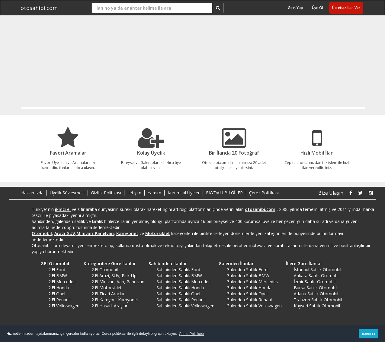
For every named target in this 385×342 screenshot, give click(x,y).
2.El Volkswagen (63, 306)
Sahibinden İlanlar (165, 263)
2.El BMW (57, 275)
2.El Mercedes (61, 281)
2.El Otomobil (52, 263)
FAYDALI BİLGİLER (224, 193)
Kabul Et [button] (368, 334)
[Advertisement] (188, 64)
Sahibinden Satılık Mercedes (183, 281)
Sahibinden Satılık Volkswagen (185, 306)
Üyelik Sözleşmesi (67, 193)
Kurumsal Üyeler (184, 193)
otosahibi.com (39, 7)
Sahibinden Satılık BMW (179, 275)
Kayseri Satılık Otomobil (317, 306)
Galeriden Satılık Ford (247, 269)
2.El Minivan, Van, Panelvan (117, 281)
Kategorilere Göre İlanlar (107, 263)
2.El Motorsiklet (106, 287)
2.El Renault (59, 300)
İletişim (134, 193)
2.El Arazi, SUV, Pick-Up (113, 275)
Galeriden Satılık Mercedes (252, 281)
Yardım (154, 193)
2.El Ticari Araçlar (108, 294)
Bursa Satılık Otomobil (315, 287)
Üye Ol (317, 7)
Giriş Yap (295, 7)
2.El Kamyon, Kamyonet (114, 300)
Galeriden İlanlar (234, 263)
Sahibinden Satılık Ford (178, 269)
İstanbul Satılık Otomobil (317, 269)
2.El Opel (56, 294)
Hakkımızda (32, 193)
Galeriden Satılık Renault (249, 300)
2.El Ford (56, 269)
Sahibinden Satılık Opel (178, 294)
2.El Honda (58, 287)
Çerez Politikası (264, 193)
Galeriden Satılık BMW (247, 275)
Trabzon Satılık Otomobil (318, 300)
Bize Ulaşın (330, 193)
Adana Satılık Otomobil (316, 294)
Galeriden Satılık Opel (247, 294)
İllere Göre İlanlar (302, 263)
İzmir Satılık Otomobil (314, 281)
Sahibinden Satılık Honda (180, 287)
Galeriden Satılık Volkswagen (254, 306)
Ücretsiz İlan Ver (346, 7)
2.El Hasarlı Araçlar (109, 306)
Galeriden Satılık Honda (248, 287)
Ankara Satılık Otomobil (316, 275)
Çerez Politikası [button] (191, 334)
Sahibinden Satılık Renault (181, 300)
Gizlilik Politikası (106, 193)
